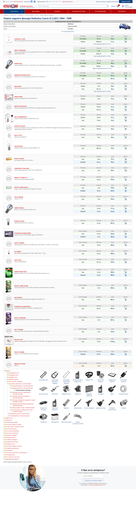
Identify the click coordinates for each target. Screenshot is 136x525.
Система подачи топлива (14, 424)
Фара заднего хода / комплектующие (24, 407)
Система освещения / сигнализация (20, 384)
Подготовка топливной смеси (15, 426)
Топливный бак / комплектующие (20, 416)
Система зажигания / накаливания (17, 452)
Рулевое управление (13, 448)
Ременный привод (12, 422)
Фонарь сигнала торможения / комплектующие (22, 393)
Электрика (10, 450)
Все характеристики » (68, 31)
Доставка (35, 11)
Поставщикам (100, 11)
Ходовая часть (11, 444)
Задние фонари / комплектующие (23, 388)
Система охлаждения (13, 431)
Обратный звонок (67, 1)
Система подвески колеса (14, 446)
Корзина (113, 6)
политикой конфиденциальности (96, 485)
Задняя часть (14, 377)
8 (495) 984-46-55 (17, 1)
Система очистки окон (13, 457)
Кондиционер (11, 455)
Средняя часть (14, 375)
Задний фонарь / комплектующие (23, 386)
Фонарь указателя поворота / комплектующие (21, 397)
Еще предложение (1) (102, 44)
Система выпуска (12, 429)
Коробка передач (12, 435)
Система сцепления (12, 433)
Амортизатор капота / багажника (19, 413)
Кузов (8, 371)
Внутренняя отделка (13, 459)
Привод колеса (11, 437)
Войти (127, 5)
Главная (5, 15)
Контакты (121, 11)
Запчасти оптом (78, 11)
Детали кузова (14, 379)
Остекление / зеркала (16, 381)
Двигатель (10, 418)
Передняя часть (14, 373)
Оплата (57, 11)
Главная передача (12, 439)
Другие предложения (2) (102, 68)
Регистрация (129, 7)
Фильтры (9, 420)
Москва (7, 1)
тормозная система (12, 442)
